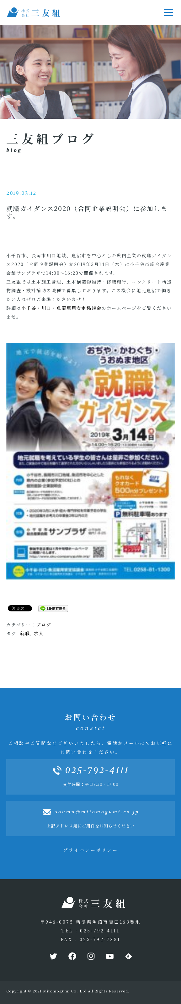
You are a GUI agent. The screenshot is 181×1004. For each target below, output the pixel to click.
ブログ (43, 624)
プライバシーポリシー (90, 850)
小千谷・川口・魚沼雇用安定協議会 (61, 308)
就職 (25, 633)
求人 (39, 633)
